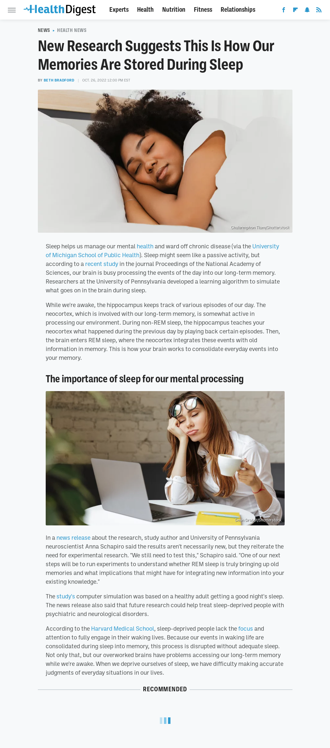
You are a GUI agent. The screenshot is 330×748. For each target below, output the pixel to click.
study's (65, 596)
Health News (72, 30)
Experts (119, 9)
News (44, 30)
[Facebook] (283, 11)
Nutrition (173, 9)
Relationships (238, 9)
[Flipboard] (295, 11)
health (145, 246)
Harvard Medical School (122, 628)
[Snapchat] (307, 11)
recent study (101, 263)
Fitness (203, 9)
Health (145, 9)
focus (245, 628)
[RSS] (319, 11)
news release (73, 537)
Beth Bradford (59, 80)
